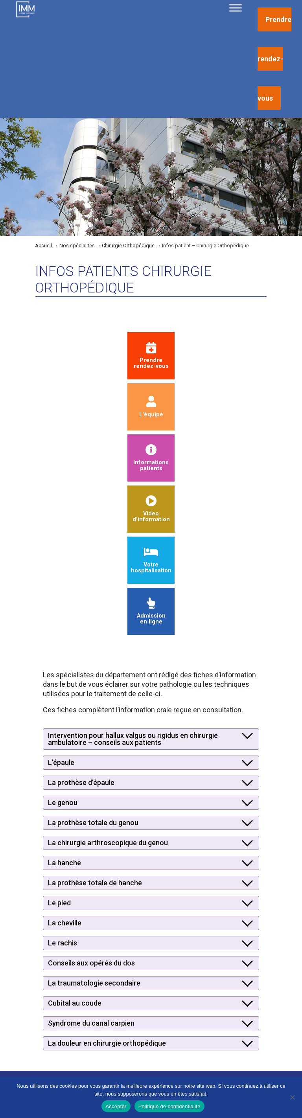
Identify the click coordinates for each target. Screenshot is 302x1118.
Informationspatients (151, 458)
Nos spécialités (77, 245)
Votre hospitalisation (151, 560)
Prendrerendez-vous (151, 356)
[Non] (292, 1097)
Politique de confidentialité (169, 1106)
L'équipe (151, 406)
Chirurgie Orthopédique (128, 245)
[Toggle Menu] (235, 7)
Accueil (43, 245)
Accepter (115, 1106)
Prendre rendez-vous (274, 58)
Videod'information (151, 509)
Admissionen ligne (151, 611)
